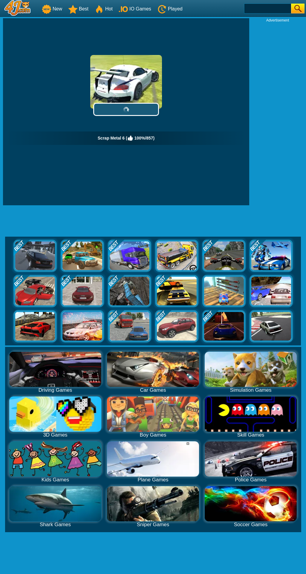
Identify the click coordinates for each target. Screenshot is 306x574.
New (52, 8)
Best (78, 8)
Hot (103, 8)
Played (170, 8)
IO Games (135, 8)
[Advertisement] (278, 112)
